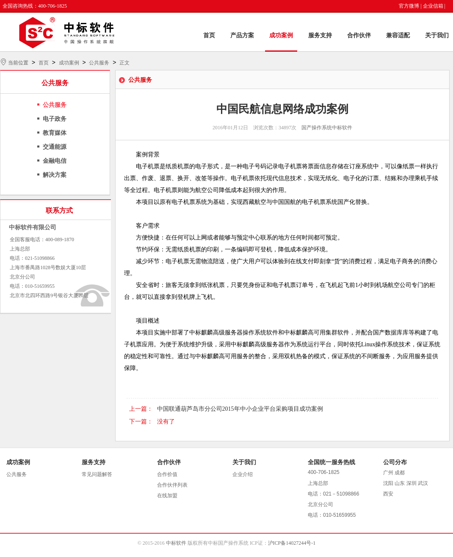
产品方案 (242, 35)
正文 (124, 63)
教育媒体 (54, 133)
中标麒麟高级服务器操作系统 (227, 332)
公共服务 (99, 63)
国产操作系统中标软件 (326, 128)
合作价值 (167, 474)
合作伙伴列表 (172, 485)
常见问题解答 (97, 474)
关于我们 (437, 35)
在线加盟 (167, 496)
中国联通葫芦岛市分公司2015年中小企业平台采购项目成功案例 (240, 409)
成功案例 (281, 35)
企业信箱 (433, 6)
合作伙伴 (359, 35)
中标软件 (176, 543)
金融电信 (54, 161)
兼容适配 (398, 35)
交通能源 (54, 147)
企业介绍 (242, 474)
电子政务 (54, 119)
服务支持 (320, 35)
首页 (209, 35)
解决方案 (54, 175)
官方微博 (409, 6)
